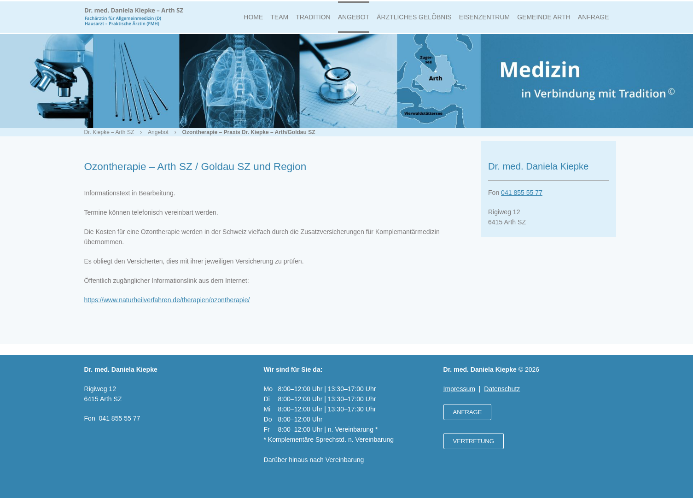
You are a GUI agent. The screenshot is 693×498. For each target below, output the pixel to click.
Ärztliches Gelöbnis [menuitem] (414, 20)
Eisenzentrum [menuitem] (484, 20)
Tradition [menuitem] (313, 20)
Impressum (459, 389)
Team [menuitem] (279, 20)
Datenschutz (502, 389)
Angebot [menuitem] (353, 20)
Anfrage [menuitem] (593, 20)
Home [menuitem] (253, 20)
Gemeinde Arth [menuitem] (544, 20)
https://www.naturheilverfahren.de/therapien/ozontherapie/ (167, 306)
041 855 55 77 (521, 199)
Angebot (158, 138)
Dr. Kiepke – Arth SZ (109, 138)
